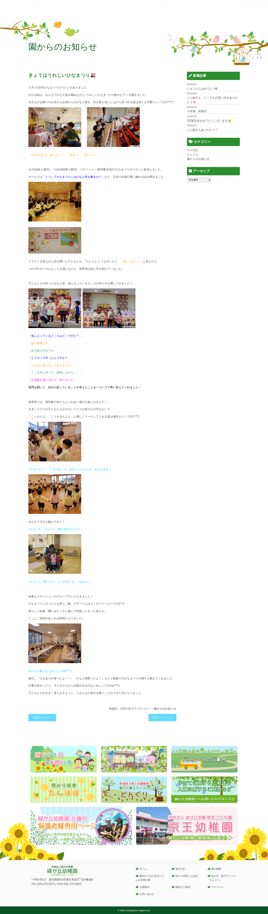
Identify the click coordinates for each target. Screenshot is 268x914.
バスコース (217, 887)
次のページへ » (162, 717)
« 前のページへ (42, 717)
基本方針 (180, 868)
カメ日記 (192, 150)
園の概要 (216, 868)
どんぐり (192, 154)
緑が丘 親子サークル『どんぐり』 (221, 878)
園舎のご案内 (182, 887)
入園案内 (144, 887)
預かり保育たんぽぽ (186, 876)
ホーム (143, 868)
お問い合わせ (251, 9)
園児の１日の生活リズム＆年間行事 (149, 878)
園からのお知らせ (165, 708)
